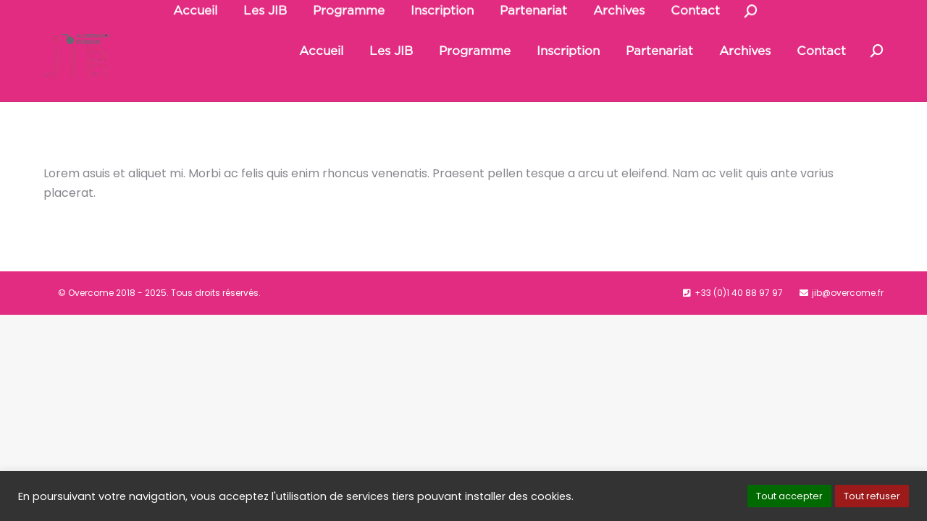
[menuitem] (321, 84)
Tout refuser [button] (872, 496)
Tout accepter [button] (789, 496)
